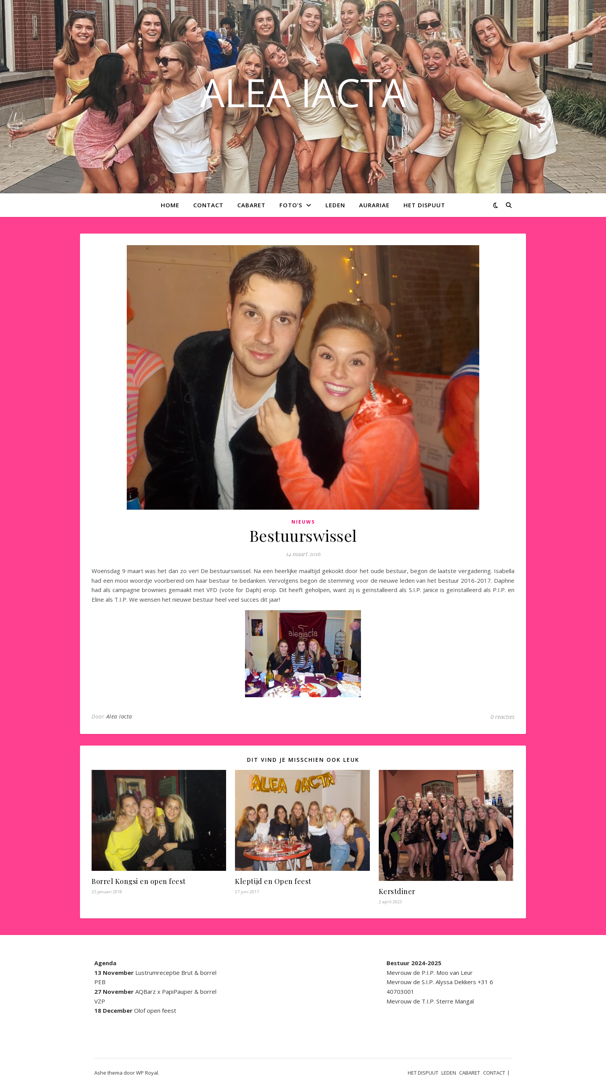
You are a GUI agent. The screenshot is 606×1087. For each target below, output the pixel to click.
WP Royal (147, 1072)
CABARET (251, 205)
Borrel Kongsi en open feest (139, 881)
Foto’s (290, 205)
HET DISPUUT (424, 205)
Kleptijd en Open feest (273, 881)
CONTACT (208, 205)
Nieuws (303, 522)
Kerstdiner (397, 891)
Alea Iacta (119, 716)
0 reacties (502, 716)
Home (170, 205)
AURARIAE (374, 205)
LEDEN (335, 205)
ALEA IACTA (303, 92)
